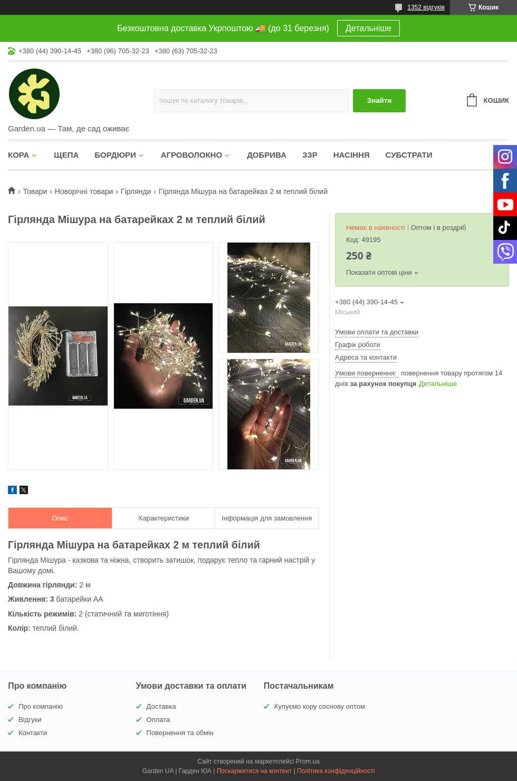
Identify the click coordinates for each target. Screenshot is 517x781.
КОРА (18, 155)
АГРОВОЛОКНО (191, 155)
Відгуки (29, 720)
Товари (35, 191)
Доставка (161, 706)
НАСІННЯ (351, 155)
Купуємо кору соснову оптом (319, 706)
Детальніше (368, 28)
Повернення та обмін (180, 733)
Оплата (158, 720)
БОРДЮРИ (115, 155)
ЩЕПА (66, 155)
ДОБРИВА (266, 155)
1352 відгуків (426, 7)
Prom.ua (308, 761)
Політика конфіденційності (336, 771)
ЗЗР (310, 155)
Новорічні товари (84, 191)
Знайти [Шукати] (379, 100)
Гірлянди (136, 191)
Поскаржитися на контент (254, 771)
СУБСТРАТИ (409, 155)
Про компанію (40, 706)
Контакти (32, 733)
